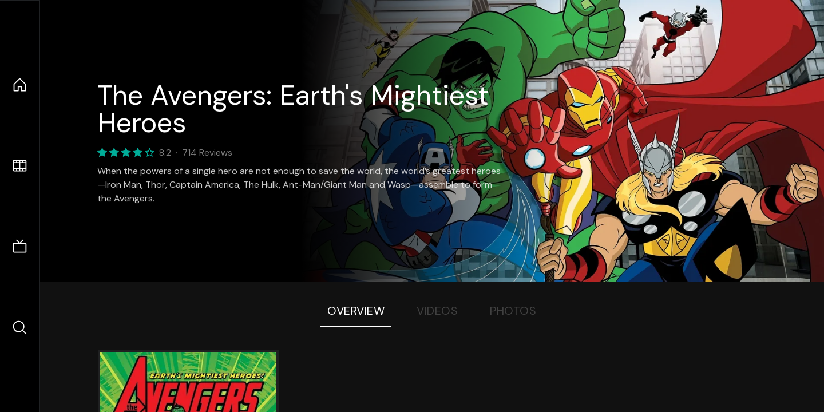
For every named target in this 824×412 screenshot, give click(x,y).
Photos (513, 310)
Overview (356, 310)
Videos (437, 310)
